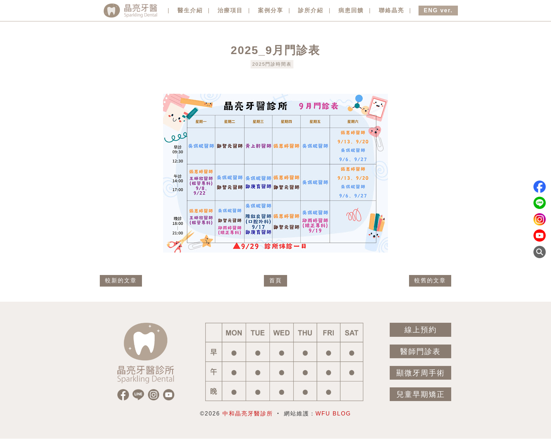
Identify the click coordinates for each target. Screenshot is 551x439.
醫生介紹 (190, 10)
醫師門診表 (420, 351)
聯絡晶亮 (391, 10)
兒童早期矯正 (420, 394)
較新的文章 (121, 280)
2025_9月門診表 (275, 50)
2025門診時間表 (272, 64)
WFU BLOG (333, 414)
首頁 (275, 280)
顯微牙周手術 (420, 373)
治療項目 (230, 10)
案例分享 (270, 10)
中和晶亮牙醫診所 (247, 414)
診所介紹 (310, 10)
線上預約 (420, 330)
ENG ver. (438, 10)
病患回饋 (351, 10)
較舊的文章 (430, 280)
